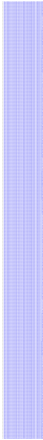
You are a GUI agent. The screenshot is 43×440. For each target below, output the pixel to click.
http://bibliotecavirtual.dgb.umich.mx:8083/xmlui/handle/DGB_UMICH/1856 (23, 421)
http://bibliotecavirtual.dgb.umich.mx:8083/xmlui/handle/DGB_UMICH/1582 (23, 33)
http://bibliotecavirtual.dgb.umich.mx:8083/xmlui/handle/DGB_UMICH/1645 (23, 122)
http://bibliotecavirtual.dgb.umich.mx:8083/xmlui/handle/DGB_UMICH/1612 (23, 75)
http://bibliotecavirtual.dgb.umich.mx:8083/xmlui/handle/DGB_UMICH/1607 (23, 68)
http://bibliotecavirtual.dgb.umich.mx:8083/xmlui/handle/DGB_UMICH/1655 (23, 136)
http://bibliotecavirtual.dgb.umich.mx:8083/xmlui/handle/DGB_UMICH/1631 (23, 102)
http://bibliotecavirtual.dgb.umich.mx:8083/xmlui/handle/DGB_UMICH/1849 (23, 411)
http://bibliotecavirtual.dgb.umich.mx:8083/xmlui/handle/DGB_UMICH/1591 (23, 45)
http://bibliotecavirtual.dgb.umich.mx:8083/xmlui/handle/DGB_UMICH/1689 (23, 184)
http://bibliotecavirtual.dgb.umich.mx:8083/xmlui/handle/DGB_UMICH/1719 (23, 227)
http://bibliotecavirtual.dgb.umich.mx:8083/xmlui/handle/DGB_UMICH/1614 (23, 78)
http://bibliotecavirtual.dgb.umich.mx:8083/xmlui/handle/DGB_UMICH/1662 (23, 146)
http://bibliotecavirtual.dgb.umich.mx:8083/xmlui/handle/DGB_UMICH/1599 (23, 57)
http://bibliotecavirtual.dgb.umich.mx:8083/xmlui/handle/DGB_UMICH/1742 (23, 259)
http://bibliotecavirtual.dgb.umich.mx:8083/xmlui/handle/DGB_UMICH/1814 (23, 361)
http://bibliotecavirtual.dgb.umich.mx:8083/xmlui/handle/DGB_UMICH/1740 (23, 256)
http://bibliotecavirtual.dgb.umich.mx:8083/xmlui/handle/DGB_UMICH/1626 (23, 95)
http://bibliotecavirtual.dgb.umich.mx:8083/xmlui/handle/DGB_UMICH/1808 (23, 353)
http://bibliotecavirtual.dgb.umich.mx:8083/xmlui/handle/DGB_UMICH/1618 (23, 84)
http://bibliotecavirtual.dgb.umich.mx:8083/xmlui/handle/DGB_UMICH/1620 (23, 87)
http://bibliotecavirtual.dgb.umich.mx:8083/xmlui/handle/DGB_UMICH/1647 (23, 125)
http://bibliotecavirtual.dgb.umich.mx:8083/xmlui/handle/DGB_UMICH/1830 (23, 384)
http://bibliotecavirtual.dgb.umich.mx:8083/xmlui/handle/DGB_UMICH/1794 (23, 333)
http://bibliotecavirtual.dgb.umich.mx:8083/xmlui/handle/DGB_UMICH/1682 (23, 174)
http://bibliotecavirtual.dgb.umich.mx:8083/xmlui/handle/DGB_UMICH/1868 (23, 438)
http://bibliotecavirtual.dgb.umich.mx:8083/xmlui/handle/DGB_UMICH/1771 (23, 300)
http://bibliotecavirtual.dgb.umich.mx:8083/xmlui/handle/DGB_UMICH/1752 (23, 273)
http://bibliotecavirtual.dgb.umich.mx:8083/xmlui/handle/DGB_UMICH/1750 (23, 271)
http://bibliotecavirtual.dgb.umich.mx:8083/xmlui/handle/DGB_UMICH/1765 (23, 292)
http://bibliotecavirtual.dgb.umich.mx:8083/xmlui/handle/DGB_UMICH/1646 (23, 123)
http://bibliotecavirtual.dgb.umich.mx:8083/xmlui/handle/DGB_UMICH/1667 (23, 153)
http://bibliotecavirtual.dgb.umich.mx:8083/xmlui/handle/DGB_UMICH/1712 (23, 217)
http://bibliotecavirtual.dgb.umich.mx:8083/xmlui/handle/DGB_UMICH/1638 (23, 112)
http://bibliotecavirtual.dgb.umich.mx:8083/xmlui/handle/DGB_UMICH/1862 (23, 429)
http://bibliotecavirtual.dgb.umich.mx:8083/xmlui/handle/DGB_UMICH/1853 (23, 416)
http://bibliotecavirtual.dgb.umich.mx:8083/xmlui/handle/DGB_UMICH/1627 (23, 96)
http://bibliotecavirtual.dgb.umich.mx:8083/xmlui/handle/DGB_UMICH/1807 (23, 351)
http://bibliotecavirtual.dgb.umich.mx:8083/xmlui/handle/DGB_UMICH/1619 (23, 85)
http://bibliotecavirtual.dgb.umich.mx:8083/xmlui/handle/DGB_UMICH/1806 (23, 350)
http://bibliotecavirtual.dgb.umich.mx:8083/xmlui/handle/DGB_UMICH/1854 (23, 418)
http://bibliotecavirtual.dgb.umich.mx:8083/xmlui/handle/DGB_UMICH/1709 (23, 213)
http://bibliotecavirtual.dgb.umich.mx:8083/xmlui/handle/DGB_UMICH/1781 (23, 314)
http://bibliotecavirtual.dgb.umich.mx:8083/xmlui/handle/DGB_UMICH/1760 (23, 285)
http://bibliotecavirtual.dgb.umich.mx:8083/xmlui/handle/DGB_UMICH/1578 (23, 27)
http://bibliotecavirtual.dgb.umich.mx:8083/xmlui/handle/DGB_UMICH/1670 (23, 157)
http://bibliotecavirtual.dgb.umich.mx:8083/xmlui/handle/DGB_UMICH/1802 (23, 344)
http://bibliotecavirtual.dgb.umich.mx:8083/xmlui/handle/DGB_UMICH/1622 (23, 89)
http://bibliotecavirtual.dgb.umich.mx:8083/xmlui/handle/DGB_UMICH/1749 (23, 269)
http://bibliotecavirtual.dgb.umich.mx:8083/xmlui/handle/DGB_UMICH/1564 (23, 7)
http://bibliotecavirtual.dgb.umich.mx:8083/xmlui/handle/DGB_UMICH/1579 (23, 28)
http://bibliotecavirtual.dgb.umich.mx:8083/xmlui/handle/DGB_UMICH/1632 (23, 104)
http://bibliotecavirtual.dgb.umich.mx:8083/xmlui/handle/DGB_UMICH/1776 (23, 307)
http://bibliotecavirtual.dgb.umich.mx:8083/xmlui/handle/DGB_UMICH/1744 (23, 262)
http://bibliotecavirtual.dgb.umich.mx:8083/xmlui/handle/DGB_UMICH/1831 (23, 385)
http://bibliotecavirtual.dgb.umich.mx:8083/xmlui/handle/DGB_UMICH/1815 (23, 363)
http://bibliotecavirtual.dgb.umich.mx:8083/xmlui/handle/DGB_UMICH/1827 (23, 380)
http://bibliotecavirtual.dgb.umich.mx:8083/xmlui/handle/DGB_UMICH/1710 (23, 214)
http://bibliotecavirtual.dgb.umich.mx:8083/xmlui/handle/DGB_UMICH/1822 (23, 373)
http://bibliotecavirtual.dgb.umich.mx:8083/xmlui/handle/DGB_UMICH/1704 (23, 205)
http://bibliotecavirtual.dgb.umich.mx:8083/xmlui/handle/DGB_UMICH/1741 (23, 258)
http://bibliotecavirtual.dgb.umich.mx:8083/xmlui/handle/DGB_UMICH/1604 (23, 64)
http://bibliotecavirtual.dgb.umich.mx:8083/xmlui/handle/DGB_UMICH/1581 (23, 31)
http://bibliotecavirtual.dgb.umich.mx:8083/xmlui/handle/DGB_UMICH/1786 (23, 322)
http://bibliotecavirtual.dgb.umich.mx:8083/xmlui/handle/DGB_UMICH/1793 (23, 331)
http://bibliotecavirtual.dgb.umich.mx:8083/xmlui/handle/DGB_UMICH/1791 (23, 329)
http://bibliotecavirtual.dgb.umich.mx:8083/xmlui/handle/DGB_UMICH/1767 (23, 295)
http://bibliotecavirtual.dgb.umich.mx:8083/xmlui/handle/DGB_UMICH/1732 (23, 245)
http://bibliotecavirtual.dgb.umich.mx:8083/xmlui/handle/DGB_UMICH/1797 (23, 337)
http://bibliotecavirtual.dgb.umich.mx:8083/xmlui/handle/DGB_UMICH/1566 (23, 10)
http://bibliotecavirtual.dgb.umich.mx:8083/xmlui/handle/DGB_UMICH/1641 (23, 116)
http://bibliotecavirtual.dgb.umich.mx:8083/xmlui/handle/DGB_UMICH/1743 (23, 261)
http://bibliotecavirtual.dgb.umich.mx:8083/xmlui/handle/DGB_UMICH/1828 (23, 381)
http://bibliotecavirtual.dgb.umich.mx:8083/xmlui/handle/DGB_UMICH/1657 (23, 139)
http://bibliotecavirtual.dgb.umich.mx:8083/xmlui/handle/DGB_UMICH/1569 (23, 14)
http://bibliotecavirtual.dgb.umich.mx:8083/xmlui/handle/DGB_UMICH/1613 (23, 77)
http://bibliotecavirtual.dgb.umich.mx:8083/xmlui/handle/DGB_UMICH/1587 (23, 40)
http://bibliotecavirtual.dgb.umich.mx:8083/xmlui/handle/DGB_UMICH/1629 (23, 99)
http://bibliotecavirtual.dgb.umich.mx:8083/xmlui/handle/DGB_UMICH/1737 (23, 252)
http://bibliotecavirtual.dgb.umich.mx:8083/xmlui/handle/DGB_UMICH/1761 (23, 286)
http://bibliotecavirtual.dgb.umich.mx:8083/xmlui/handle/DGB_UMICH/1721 (23, 230)
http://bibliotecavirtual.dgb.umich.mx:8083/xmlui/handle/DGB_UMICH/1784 (23, 319)
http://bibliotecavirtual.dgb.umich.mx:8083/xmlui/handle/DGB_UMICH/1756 (23, 279)
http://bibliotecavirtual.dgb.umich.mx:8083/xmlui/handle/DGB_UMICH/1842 (23, 401)
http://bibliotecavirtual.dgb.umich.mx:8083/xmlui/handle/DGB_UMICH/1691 (23, 187)
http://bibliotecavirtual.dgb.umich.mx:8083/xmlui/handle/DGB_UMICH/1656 (23, 138)
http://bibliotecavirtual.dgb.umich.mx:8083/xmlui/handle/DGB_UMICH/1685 (23, 179)
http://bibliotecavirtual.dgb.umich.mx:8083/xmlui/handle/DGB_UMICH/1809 (23, 354)
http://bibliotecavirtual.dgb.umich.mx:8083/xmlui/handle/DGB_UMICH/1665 (23, 150)
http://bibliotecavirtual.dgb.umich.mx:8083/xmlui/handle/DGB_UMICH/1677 (23, 167)
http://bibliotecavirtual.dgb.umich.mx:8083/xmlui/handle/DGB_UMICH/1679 (23, 170)
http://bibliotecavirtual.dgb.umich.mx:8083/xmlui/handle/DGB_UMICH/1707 (23, 210)
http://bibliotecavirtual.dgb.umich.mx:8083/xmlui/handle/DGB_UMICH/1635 (23, 108)
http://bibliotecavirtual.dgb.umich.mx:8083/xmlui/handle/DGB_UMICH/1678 (23, 169)
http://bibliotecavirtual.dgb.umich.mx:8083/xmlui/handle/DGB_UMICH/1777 (23, 309)
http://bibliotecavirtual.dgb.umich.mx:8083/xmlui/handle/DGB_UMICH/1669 (23, 156)
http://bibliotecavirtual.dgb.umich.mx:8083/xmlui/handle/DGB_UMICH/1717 (23, 224)
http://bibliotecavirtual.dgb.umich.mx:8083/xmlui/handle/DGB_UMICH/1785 (23, 320)
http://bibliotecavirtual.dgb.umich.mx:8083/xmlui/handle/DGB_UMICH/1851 (23, 414)
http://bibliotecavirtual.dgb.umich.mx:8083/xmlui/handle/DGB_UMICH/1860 (23, 426)
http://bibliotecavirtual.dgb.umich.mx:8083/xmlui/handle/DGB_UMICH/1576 (23, 24)
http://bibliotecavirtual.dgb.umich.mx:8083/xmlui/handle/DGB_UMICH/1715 (23, 221)
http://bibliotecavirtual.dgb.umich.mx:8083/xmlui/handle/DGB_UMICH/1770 (23, 299)
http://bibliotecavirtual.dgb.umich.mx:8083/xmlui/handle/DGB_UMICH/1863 (23, 431)
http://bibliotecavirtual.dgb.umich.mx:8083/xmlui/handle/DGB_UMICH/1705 (23, 207)
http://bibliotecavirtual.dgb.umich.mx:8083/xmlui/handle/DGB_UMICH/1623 (23, 91)
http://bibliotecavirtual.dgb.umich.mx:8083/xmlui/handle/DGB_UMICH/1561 (23, 3)
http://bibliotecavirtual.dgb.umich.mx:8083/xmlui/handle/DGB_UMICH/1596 (23, 53)
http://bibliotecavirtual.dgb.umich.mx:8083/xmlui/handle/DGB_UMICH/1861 (23, 428)
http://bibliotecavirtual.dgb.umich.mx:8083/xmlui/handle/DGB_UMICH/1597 (23, 54)
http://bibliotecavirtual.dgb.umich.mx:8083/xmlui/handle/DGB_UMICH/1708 (23, 211)
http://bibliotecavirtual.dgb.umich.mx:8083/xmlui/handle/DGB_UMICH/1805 (23, 348)
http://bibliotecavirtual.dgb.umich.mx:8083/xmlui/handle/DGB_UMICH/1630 (23, 101)
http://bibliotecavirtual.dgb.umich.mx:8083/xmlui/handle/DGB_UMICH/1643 (23, 119)
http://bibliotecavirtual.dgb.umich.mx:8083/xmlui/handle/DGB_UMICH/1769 (23, 297)
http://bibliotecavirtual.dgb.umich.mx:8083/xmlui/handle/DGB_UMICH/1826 (23, 378)
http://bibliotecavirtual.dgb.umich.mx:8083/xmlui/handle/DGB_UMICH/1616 (23, 81)
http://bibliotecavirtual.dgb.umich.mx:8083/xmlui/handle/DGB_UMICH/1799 (23, 340)
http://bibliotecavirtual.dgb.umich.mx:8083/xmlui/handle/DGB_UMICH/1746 (23, 265)
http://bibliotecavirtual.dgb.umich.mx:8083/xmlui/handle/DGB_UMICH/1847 (23, 408)
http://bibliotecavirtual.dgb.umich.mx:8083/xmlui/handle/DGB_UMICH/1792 (23, 330)
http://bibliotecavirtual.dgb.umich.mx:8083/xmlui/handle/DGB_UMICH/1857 (23, 422)
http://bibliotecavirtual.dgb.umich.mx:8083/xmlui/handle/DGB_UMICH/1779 (23, 312)
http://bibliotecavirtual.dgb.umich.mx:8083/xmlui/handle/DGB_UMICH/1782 (23, 316)
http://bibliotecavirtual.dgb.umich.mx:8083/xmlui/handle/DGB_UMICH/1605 (23, 65)
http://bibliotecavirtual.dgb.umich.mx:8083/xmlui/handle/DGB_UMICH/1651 (23, 130)
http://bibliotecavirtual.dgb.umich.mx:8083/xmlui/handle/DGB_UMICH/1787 (23, 323)
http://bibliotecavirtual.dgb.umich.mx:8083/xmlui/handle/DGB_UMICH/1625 (23, 94)
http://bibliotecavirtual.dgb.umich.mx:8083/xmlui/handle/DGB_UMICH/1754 (23, 276)
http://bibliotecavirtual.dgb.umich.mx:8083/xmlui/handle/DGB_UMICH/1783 (23, 317)
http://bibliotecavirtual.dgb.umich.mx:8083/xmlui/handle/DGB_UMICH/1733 (23, 247)
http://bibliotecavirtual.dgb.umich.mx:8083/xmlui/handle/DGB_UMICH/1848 (23, 409)
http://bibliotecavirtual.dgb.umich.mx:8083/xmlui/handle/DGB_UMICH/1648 (23, 126)
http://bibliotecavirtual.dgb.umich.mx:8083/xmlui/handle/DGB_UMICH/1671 (23, 159)
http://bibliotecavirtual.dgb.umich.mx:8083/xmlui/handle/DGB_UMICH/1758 (23, 282)
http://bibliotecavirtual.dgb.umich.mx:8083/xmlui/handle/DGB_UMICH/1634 (23, 106)
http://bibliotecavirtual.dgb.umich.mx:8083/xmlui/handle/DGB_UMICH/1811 (23, 357)
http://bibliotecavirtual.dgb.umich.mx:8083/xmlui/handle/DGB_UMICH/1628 (23, 98)
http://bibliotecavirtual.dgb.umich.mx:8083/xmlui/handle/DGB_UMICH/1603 (23, 62)
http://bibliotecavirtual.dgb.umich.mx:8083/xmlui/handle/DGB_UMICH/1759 (23, 283)
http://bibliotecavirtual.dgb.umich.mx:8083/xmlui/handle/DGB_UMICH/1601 (23, 60)
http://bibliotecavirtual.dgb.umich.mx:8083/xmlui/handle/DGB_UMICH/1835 (23, 391)
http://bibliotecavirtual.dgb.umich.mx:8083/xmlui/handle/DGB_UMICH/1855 (23, 419)
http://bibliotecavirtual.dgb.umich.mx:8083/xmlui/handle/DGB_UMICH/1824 (23, 375)
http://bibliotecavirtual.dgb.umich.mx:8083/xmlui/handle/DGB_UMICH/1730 (23, 242)
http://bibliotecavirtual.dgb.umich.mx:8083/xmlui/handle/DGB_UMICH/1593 (23, 48)
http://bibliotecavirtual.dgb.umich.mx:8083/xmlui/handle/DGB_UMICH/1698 (23, 197)
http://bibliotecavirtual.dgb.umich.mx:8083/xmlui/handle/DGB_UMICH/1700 (23, 200)
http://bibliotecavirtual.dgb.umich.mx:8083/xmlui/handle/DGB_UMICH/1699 (23, 198)
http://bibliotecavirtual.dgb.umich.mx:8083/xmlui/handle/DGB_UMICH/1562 (23, 4)
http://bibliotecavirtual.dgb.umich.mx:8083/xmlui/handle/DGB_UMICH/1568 (23, 13)
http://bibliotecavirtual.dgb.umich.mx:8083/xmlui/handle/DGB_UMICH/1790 (23, 327)
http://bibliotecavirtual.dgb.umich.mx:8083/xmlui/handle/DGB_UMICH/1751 (23, 272)
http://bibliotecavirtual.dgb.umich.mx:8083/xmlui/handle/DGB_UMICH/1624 (23, 92)
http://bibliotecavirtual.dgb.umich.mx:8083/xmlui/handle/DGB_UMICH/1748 (23, 268)
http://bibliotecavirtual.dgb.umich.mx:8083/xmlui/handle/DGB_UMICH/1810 (23, 356)
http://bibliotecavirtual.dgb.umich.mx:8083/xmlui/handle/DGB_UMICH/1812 (23, 358)
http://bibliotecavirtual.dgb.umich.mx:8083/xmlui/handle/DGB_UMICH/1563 (23, 6)
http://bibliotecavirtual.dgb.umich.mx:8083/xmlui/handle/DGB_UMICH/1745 (23, 264)
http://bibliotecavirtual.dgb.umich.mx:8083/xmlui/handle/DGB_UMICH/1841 (23, 399)
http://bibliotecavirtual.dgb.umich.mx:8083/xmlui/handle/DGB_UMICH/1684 (23, 177)
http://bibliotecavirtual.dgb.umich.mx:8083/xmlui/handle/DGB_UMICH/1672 (23, 160)
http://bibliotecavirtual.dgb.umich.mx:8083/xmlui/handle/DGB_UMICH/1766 (23, 293)
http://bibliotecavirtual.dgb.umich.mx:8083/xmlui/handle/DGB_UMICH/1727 (23, 238)
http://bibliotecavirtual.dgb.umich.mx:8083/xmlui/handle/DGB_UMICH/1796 (23, 336)
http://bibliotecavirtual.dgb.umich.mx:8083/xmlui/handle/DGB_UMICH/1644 (23, 121)
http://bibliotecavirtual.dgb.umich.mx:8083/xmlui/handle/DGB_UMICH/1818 (23, 367)
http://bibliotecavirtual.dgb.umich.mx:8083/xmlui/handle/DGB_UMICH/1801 (23, 343)
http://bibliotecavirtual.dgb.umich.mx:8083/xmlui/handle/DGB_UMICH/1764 (23, 290)
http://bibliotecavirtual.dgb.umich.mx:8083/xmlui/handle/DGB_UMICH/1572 (23, 19)
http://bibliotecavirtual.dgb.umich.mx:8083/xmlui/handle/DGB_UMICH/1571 (23, 17)
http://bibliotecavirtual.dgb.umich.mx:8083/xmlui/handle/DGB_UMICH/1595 (23, 51)
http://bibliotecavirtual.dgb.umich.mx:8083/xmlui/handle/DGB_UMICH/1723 (23, 232)
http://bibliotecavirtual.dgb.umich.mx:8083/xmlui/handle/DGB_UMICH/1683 (23, 176)
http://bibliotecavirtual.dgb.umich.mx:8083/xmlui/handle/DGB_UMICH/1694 (23, 191)
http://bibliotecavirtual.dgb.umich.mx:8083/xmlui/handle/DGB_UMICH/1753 (23, 275)
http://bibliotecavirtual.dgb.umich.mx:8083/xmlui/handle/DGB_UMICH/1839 (23, 397)
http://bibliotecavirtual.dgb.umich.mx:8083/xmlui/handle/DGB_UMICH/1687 (23, 181)
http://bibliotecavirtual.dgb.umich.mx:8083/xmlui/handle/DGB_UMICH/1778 (23, 310)
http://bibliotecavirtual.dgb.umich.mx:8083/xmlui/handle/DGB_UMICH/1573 (23, 20)
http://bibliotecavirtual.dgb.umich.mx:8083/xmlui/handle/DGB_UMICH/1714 (23, 220)
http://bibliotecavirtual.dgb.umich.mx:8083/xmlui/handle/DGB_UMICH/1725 (23, 235)
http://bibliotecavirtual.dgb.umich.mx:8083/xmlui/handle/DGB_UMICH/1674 (23, 163)
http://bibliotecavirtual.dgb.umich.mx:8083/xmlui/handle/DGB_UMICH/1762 (23, 288)
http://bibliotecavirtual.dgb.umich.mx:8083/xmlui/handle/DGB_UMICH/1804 (23, 347)
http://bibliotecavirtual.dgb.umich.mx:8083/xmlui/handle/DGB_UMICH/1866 (23, 435)
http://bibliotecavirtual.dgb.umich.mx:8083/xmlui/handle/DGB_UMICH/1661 (23, 145)
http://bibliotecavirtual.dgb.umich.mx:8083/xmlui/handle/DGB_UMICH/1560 (23, 2)
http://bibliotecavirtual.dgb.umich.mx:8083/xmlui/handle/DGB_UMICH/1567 (23, 12)
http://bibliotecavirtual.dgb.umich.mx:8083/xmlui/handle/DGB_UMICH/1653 (23, 133)
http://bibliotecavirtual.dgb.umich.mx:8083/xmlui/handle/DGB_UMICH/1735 (23, 249)
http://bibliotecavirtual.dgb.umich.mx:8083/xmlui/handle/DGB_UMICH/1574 (23, 21)
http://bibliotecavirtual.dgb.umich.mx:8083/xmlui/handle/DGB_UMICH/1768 (23, 296)
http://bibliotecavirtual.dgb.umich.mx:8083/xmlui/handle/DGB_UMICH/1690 (23, 186)
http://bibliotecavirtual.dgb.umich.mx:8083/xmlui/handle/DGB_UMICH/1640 (23, 115)
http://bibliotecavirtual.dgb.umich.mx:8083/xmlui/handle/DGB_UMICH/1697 (23, 196)
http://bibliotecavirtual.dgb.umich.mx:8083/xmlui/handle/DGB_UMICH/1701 (23, 201)
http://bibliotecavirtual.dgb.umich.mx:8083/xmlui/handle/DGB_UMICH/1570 (23, 16)
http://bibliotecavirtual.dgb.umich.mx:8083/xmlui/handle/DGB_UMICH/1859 (23, 425)
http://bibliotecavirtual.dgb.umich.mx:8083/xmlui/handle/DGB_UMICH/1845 (23, 405)
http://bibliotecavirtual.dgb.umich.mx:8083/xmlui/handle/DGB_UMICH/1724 (23, 234)
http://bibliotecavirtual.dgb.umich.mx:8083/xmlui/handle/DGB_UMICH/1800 (23, 341)
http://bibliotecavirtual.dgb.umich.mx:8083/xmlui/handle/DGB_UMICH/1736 (23, 251)
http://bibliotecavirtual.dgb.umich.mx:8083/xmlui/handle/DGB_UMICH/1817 (23, 365)
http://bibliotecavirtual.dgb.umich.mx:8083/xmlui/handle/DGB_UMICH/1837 (23, 394)
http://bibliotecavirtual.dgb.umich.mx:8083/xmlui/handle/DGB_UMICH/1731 (23, 244)
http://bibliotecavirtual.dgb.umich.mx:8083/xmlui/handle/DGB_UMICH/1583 (23, 34)
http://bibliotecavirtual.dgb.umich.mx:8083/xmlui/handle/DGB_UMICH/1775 (23, 306)
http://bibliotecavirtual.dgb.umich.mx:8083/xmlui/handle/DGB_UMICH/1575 (23, 23)
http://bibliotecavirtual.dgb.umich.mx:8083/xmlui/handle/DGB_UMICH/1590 (23, 44)
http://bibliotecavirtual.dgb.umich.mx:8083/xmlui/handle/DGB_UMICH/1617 (23, 82)
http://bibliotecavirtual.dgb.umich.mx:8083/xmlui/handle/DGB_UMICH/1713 (23, 218)
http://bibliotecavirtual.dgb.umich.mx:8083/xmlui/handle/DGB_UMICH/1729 (23, 241)
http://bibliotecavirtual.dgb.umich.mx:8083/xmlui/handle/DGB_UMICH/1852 (23, 415)
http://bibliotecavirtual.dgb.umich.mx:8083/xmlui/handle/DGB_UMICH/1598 (23, 55)
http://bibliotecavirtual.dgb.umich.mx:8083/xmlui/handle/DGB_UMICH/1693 (23, 190)
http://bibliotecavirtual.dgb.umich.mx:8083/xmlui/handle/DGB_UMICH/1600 (23, 58)
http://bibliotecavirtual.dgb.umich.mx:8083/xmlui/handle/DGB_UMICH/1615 (23, 79)
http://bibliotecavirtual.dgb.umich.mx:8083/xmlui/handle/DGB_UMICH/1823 (23, 374)
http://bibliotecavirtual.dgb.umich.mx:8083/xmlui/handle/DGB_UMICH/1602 (23, 61)
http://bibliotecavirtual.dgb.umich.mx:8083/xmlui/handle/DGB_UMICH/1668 (23, 155)
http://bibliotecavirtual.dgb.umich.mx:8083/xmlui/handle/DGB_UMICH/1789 (23, 326)
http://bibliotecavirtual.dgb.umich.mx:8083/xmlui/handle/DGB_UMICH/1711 (23, 215)
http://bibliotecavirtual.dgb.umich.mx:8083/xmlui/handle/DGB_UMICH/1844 (23, 404)
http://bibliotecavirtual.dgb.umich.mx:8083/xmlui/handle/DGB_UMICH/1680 (23, 171)
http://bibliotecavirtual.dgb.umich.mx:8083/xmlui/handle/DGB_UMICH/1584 (23, 36)
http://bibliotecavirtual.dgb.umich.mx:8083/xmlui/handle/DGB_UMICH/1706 (23, 208)
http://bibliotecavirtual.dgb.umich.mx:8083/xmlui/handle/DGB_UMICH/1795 (23, 334)
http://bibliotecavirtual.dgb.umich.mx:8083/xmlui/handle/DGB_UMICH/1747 (23, 266)
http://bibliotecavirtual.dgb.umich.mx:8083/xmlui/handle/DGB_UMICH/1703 (23, 204)
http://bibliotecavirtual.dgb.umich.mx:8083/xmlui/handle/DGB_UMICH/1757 (23, 281)
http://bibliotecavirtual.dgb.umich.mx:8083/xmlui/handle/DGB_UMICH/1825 (23, 377)
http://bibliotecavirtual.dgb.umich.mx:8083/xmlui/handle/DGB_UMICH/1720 (23, 228)
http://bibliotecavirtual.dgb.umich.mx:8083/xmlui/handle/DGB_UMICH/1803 (23, 346)
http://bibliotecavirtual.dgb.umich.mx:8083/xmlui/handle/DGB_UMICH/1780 (23, 313)
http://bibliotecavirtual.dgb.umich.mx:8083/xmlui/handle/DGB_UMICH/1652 (23, 132)
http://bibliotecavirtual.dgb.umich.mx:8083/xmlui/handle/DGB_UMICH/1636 (23, 109)
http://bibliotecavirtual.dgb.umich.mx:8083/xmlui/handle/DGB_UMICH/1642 (23, 118)
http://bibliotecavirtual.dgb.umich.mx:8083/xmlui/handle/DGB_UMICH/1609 (23, 71)
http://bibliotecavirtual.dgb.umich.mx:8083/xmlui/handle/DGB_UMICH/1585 (23, 37)
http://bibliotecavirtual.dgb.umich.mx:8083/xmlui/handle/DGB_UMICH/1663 (23, 147)
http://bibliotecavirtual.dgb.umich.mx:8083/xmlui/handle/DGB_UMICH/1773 (23, 303)
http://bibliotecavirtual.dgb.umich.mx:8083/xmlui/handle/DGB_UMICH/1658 (23, 140)
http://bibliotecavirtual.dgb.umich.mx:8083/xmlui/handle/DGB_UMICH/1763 (23, 289)
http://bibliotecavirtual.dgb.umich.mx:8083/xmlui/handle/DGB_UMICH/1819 (23, 368)
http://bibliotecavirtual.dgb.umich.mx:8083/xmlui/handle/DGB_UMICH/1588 (23, 41)
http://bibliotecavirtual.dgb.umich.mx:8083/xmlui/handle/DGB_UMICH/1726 (23, 237)
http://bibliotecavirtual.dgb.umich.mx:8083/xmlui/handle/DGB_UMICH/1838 (23, 395)
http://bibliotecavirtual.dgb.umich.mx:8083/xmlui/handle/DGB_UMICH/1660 (23, 143)
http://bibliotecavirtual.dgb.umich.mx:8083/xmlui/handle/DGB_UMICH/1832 (23, 387)
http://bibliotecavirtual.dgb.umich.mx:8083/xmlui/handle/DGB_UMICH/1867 (23, 436)
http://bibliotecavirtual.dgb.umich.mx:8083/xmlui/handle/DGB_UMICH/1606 (23, 67)
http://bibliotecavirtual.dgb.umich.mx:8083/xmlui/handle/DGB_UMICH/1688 (23, 183)
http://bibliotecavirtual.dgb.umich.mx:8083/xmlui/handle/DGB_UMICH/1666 (23, 152)
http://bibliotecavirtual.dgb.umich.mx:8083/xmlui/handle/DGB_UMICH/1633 (23, 105)
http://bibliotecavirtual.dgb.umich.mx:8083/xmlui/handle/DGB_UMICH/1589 (23, 43)
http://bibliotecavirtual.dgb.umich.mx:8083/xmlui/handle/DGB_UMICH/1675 (23, 164)
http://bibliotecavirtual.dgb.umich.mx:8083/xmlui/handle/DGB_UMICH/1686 (23, 180)
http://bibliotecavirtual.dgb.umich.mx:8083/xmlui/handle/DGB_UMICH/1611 (23, 74)
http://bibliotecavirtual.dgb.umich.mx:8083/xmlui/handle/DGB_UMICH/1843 (23, 402)
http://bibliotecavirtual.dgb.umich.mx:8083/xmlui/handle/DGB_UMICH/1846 (23, 407)
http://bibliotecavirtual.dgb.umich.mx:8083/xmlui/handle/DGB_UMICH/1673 (23, 162)
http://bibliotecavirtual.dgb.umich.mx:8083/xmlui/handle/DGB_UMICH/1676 (23, 166)
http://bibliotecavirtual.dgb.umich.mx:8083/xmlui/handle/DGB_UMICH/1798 (23, 339)
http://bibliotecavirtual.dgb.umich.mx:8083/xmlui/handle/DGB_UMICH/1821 (23, 371)
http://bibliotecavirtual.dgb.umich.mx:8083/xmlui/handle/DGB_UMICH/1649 (23, 128)
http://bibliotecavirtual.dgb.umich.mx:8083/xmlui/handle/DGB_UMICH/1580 (23, 30)
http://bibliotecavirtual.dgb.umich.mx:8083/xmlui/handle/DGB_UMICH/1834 (23, 390)
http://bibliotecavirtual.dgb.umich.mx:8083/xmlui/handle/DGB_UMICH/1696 (23, 194)
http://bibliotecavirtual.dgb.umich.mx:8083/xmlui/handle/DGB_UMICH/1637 (23, 111)
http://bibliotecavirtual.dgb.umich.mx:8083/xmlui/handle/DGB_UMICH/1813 (23, 360)
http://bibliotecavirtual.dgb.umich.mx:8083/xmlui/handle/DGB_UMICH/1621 (23, 88)
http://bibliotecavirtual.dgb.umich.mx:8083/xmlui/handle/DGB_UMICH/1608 (23, 70)
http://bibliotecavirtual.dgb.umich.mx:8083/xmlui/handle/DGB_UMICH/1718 (23, 225)
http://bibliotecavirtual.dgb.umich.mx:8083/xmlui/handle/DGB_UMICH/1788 (23, 324)
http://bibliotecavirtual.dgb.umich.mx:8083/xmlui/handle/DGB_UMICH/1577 (23, 26)
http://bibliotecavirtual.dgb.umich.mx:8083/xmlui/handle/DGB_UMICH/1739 (23, 255)
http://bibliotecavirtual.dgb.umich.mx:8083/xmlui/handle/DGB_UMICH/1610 (23, 72)
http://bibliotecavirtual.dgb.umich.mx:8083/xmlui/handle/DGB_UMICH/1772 (23, 302)
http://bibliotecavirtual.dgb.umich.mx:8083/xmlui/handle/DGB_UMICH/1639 (23, 113)
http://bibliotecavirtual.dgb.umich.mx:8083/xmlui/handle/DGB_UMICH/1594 (23, 50)
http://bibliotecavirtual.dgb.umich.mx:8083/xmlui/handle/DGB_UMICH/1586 (23, 38)
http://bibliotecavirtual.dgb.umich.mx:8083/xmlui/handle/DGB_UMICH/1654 (23, 135)
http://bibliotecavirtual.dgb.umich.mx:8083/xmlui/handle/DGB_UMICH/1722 (23, 231)
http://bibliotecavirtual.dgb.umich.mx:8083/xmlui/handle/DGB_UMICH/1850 (23, 412)
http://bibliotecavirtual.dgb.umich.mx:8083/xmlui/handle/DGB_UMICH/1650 (23, 129)
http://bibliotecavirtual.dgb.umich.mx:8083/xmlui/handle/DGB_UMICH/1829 (23, 382)
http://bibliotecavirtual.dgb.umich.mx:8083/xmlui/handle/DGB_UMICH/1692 (23, 188)
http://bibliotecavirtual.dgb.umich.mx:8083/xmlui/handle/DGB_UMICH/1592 (23, 47)
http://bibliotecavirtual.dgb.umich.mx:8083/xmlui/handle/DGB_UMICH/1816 (23, 364)
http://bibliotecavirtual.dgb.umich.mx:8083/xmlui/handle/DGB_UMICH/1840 (23, 398)
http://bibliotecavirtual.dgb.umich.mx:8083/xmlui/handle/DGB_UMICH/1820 (23, 370)
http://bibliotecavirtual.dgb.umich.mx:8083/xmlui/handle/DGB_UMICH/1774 (23, 305)
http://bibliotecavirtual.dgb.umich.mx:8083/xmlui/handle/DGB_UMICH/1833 (23, 388)
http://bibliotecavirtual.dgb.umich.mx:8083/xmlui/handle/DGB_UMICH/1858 (23, 424)
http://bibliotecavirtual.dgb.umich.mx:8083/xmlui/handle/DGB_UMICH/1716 (23, 222)
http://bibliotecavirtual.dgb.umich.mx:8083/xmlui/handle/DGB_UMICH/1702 (23, 203)
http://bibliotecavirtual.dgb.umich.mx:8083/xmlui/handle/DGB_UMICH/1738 (23, 254)
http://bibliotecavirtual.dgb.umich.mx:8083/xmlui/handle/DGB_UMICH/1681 (23, 173)
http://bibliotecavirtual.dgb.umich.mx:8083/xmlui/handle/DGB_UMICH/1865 (23, 433)
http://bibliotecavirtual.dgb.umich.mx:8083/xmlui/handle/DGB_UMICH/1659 (23, 142)
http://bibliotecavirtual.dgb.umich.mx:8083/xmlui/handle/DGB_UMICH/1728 (23, 239)
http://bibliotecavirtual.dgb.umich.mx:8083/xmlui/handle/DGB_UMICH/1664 (23, 149)
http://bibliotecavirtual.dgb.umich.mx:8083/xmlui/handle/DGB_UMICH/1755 (23, 278)
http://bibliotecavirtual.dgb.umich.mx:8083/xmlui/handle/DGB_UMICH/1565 (23, 9)
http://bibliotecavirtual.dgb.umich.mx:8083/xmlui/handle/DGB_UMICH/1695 (23, 193)
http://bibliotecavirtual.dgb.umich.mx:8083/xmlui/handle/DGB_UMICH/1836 (23, 392)
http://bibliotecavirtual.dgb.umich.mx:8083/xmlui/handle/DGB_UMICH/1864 (23, 432)
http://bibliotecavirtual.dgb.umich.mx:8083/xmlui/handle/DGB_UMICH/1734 (23, 248)
